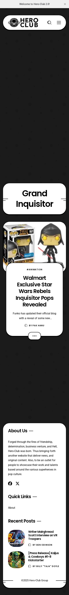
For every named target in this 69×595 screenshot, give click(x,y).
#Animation (34, 269)
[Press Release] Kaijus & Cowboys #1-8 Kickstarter (43, 556)
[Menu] (59, 23)
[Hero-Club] (23, 22)
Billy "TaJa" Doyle (47, 566)
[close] (65, 4)
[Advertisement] (34, 65)
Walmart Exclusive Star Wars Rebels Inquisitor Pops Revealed (35, 291)
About (11, 507)
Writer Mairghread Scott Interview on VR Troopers (42, 535)
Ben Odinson (44, 544)
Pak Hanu (38, 325)
